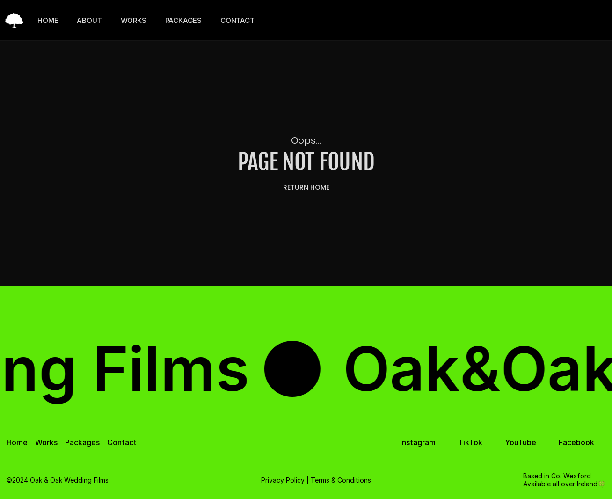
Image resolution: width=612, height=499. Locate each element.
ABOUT (89, 20)
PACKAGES (183, 20)
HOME (47, 20)
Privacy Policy (283, 480)
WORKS (133, 20)
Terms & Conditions (341, 480)
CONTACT (237, 20)
